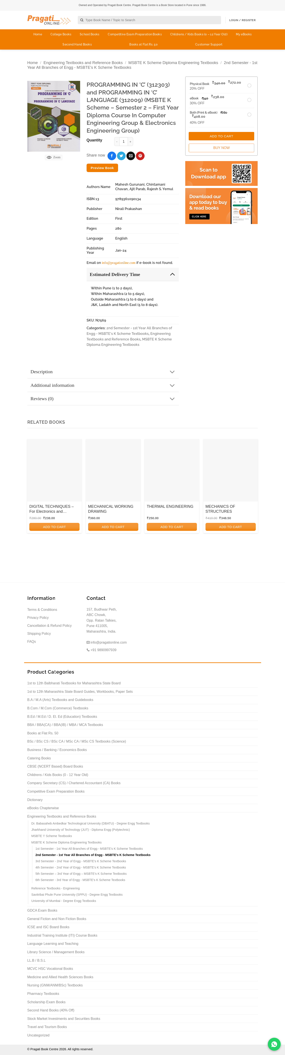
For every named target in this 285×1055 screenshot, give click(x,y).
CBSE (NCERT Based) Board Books (55, 766)
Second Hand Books (77, 44)
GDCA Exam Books (42, 910)
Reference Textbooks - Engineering (55, 888)
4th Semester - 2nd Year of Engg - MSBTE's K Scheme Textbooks (81, 867)
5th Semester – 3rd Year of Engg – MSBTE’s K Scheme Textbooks (81, 873)
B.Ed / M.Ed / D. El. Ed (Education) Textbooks (62, 716)
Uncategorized (38, 1035)
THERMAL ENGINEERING (170, 506)
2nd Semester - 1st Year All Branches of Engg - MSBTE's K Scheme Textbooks (93, 855)
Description (104, 372)
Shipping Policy (39, 633)
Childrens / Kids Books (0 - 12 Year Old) (57, 775)
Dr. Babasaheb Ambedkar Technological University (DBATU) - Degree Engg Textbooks (90, 823)
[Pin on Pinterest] (140, 156)
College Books (61, 34)
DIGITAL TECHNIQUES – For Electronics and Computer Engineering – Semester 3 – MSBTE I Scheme (51, 509)
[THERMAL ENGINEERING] (172, 471)
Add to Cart (221, 136)
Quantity (94, 140)
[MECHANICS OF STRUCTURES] (230, 471)
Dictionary (35, 800)
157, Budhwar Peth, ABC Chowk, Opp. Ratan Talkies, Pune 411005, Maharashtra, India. (102, 620)
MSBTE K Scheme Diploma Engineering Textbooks (173, 62)
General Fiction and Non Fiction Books (56, 919)
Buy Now (221, 148)
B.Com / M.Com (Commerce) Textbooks (57, 708)
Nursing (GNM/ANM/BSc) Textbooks (55, 985)
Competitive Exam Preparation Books (135, 34)
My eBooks (244, 34)
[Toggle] (172, 274)
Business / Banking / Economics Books (57, 750)
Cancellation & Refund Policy (49, 625)
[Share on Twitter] (121, 156)
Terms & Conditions (42, 609)
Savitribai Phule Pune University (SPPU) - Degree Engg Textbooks (77, 894)
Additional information (104, 385)
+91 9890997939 (102, 650)
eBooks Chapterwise (43, 808)
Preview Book (102, 168)
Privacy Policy (38, 617)
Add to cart (54, 527)
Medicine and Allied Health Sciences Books (60, 977)
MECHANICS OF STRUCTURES (220, 509)
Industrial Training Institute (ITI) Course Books (62, 935)
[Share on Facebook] (111, 156)
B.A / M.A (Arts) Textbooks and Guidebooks (60, 700)
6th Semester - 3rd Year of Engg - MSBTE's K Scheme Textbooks (80, 880)
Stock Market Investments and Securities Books (63, 1019)
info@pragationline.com (118, 263)
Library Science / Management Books (56, 952)
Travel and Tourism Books (47, 1027)
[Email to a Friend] (130, 156)
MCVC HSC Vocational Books (50, 968)
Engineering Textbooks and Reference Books (83, 62)
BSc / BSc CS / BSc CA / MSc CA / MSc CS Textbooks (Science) (76, 741)
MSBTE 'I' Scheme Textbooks (51, 836)
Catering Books (39, 758)
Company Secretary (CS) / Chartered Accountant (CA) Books (74, 783)
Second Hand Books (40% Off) (51, 1010)
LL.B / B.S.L (36, 960)
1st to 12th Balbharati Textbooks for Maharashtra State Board (74, 683)
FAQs (31, 641)
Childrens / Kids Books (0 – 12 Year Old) (198, 34)
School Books (89, 34)
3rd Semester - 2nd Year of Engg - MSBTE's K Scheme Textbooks (81, 861)
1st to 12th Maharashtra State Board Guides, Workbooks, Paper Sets (80, 691)
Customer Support (208, 44)
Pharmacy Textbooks (43, 993)
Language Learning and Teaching (52, 943)
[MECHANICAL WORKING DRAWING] (113, 471)
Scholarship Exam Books (46, 1002)
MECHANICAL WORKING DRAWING (110, 509)
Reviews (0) (104, 399)
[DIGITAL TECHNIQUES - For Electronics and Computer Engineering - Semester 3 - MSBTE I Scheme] (54, 471)
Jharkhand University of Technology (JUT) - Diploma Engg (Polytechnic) (80, 829)
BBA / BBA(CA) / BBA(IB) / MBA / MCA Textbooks (65, 725)
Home (37, 34)
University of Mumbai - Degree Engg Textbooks (63, 901)
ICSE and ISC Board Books (48, 927)
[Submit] (82, 20)
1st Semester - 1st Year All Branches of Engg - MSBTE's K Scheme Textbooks (89, 848)
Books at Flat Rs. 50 (143, 44)
